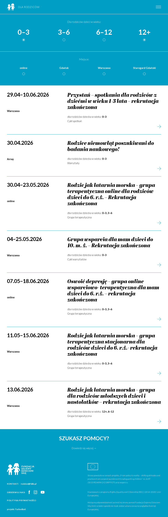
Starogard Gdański (144, 67)
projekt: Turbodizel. (16, 509)
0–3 (23, 32)
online (23, 67)
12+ (144, 32)
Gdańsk (64, 67)
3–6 (64, 32)
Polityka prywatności (21, 500)
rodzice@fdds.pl (28, 483)
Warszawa (104, 67)
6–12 (104, 32)
